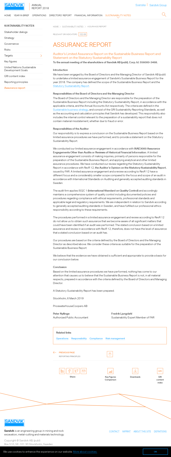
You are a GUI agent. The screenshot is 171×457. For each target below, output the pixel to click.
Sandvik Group (158, 5)
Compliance (96, 338)
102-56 (82, 34)
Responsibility (79, 338)
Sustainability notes (19, 25)
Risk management (115, 338)
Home (56, 26)
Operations (62, 338)
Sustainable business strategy (70, 109)
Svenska (141, 4)
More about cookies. (85, 451)
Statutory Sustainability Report (71, 85)
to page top (110, 354)
